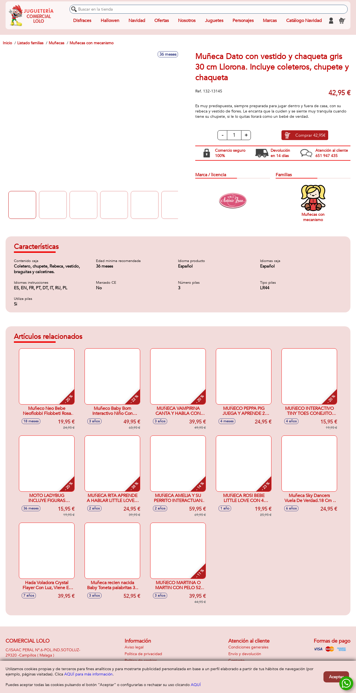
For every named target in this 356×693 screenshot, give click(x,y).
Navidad (136, 21)
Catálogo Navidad (304, 21)
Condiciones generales (248, 647)
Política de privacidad (143, 654)
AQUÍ (196, 684)
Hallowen (110, 21)
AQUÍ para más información (88, 674)
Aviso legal (134, 647)
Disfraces (82, 21)
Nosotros (187, 21)
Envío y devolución (244, 654)
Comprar (310, 135)
